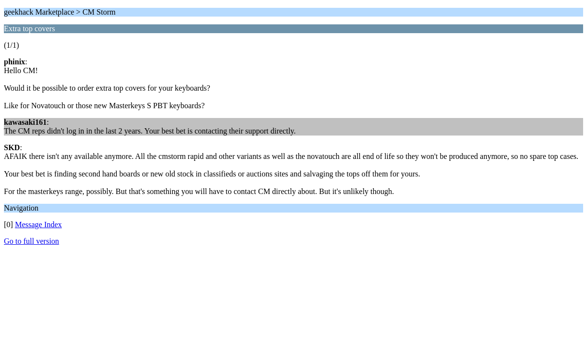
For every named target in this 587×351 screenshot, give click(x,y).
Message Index (38, 224)
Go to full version (31, 241)
